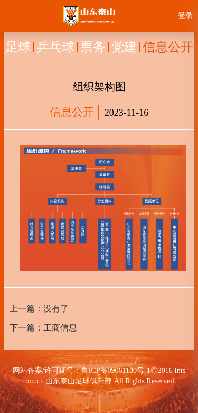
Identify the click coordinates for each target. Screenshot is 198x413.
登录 (185, 16)
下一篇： (43, 327)
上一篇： (39, 308)
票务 (93, 47)
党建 (124, 47)
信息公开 (168, 47)
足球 (18, 47)
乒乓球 (55, 47)
